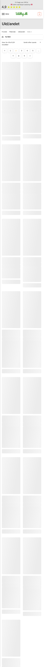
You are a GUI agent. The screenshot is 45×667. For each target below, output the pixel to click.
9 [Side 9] (24, 56)
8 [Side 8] (18, 56)
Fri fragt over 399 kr (21, 2)
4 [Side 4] (27, 51)
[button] (39, 14)
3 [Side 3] (21, 51)
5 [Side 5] (32, 51)
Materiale (12, 32)
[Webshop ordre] (32, 42)
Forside (4, 32)
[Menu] (5, 14)
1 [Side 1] (10, 51)
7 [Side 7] (13, 56)
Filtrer (6, 37)
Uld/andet (21, 32)
